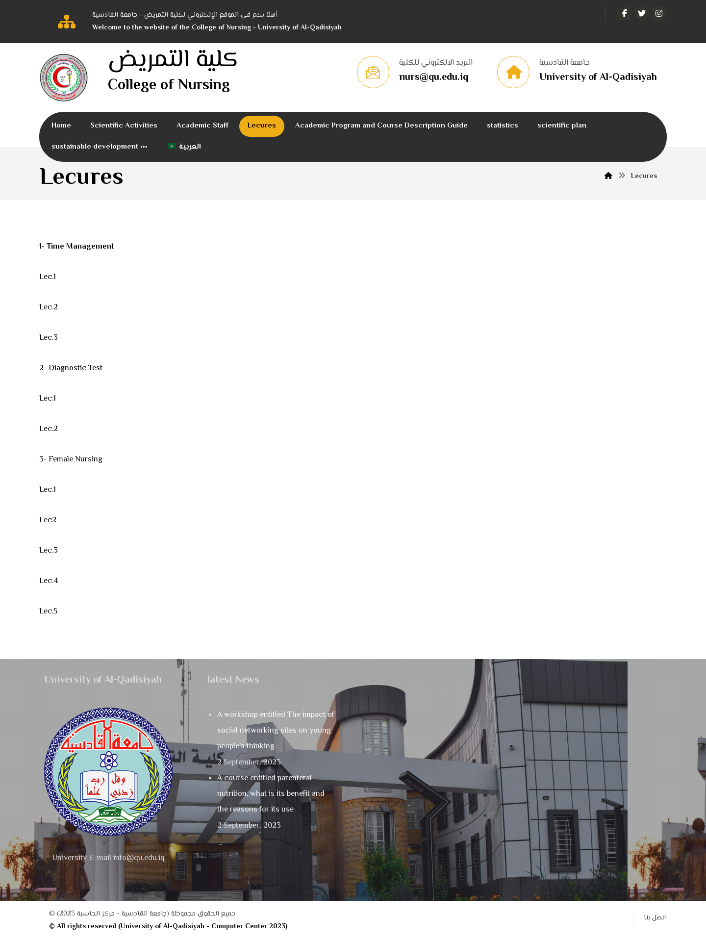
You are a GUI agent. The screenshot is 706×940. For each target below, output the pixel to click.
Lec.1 (47, 277)
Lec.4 (48, 581)
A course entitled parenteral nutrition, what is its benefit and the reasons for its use (271, 794)
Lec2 (47, 520)
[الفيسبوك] (624, 13)
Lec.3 (48, 338)
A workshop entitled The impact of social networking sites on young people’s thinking (275, 731)
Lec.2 (48, 308)
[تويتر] (642, 13)
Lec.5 (48, 612)
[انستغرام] (659, 13)
